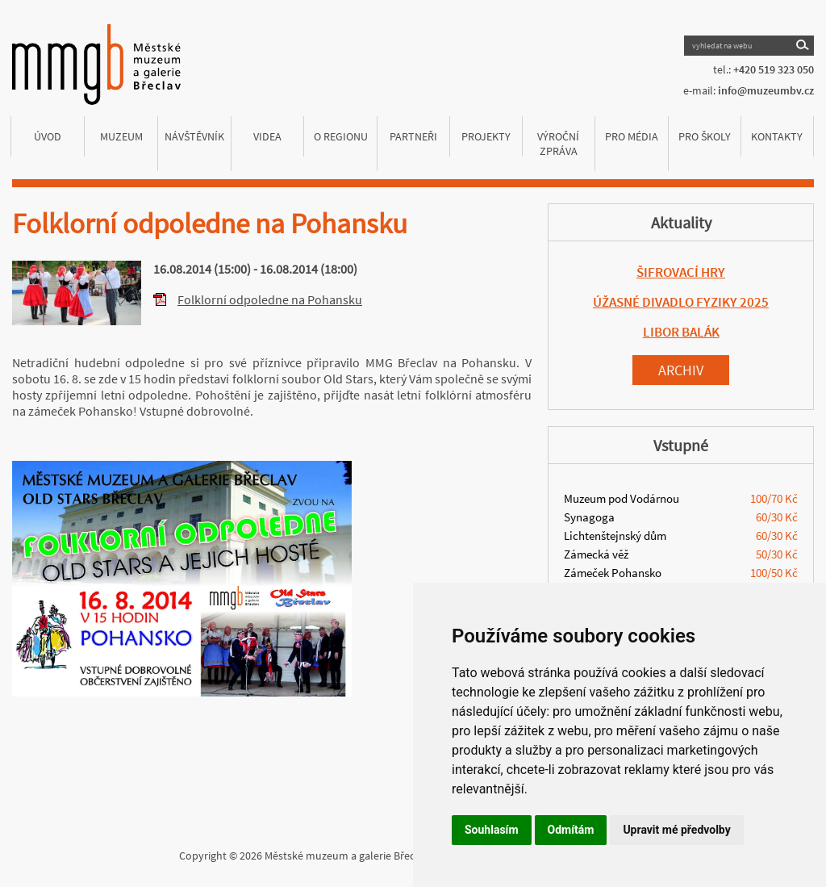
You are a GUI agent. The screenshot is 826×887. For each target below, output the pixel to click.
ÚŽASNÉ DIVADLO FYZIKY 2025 (681, 302)
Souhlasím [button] (492, 829)
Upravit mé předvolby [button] (676, 829)
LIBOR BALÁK (681, 332)
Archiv (680, 370)
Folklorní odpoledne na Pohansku (269, 299)
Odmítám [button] (571, 829)
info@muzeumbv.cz (766, 90)
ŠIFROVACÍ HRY (680, 272)
